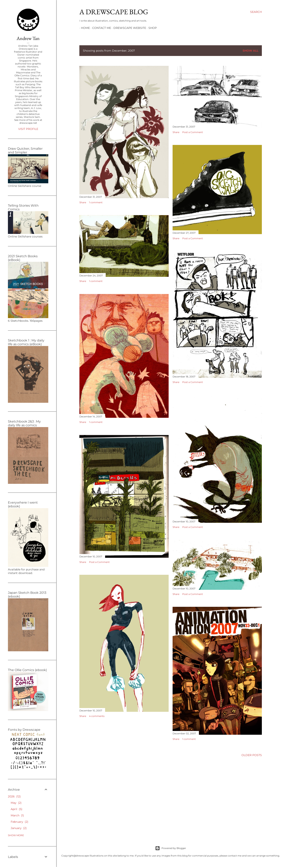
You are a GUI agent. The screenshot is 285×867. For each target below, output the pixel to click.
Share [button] (82, 202)
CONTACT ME (100, 28)
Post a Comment (192, 132)
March (17, 815)
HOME (83, 28)
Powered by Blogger (170, 848)
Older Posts (251, 755)
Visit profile (28, 129)
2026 (14, 796)
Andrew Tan (28, 38)
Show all (250, 50)
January (19, 828)
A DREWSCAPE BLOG (113, 11)
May (16, 803)
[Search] (256, 12)
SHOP (151, 28)
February (19, 822)
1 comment (96, 202)
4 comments (96, 716)
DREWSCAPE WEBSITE (128, 28)
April (16, 809)
